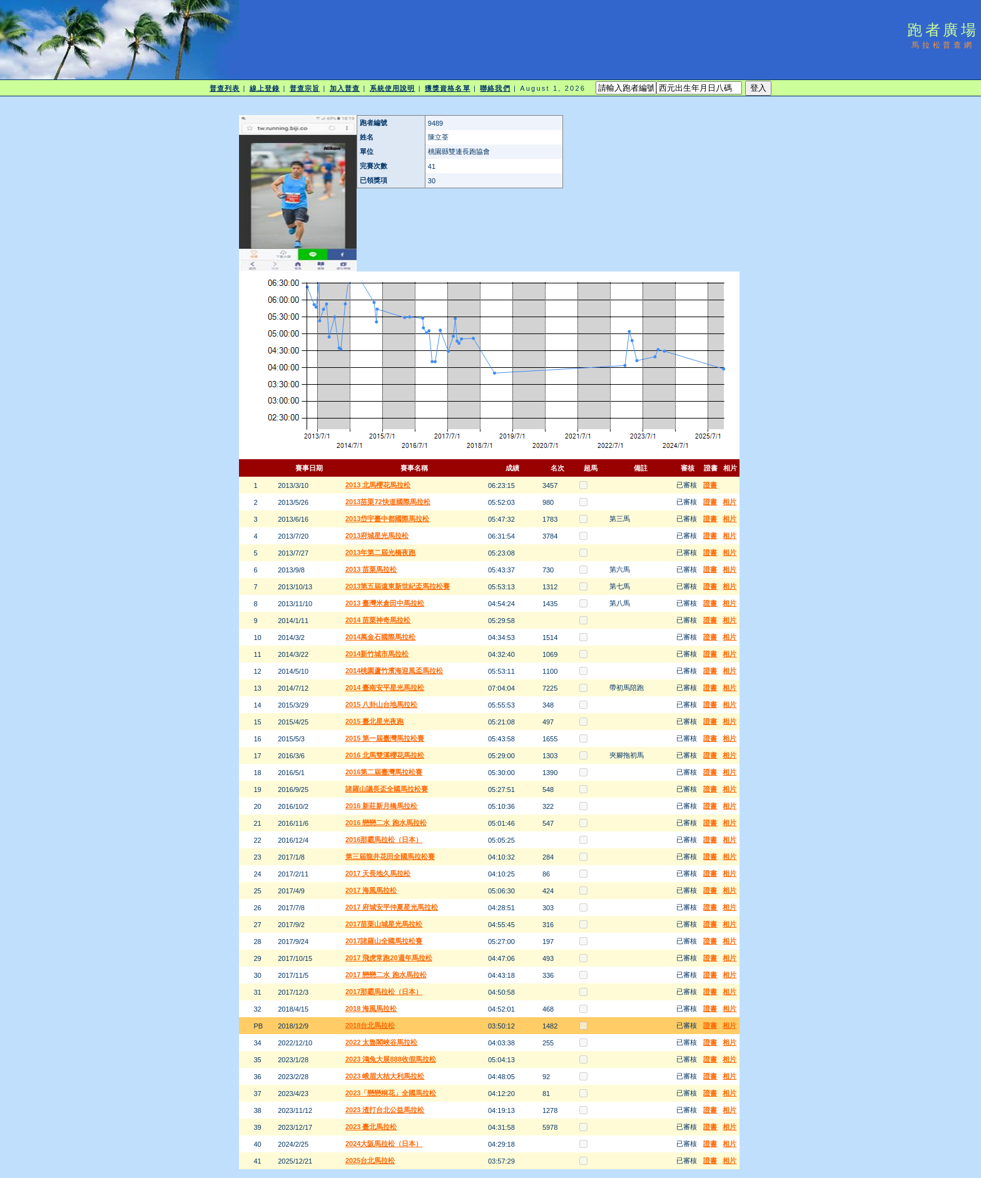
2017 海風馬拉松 (371, 890)
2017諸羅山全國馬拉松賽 (383, 941)
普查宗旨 (305, 88)
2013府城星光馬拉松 (377, 535)
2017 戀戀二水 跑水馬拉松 (386, 974)
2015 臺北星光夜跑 (374, 721)
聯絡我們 (495, 88)
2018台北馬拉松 (370, 1025)
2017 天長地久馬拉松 (378, 873)
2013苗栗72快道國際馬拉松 (387, 501)
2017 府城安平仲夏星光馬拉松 (392, 907)
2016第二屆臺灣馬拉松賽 (383, 772)
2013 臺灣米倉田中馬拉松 (385, 603)
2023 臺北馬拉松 (371, 1126)
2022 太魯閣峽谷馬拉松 (381, 1042)
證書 (710, 485)
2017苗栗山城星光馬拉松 (383, 924)
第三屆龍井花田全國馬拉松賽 (390, 856)
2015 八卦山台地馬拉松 (381, 704)
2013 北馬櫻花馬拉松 (378, 485)
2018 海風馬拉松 (371, 1008)
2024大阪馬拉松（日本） (383, 1143)
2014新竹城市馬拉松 (377, 654)
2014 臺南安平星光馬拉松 (385, 687)
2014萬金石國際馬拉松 (380, 637)
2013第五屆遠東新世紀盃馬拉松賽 (397, 586)
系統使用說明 (392, 88)
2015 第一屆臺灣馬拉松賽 (385, 738)
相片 (729, 501)
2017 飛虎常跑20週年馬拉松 (388, 958)
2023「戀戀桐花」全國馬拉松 (390, 1093)
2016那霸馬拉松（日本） (383, 839)
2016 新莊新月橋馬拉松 (381, 806)
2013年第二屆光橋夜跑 (380, 552)
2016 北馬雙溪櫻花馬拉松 (385, 755)
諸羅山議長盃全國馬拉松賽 (386, 789)
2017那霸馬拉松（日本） (383, 991)
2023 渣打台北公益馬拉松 (385, 1110)
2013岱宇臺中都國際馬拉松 (387, 518)
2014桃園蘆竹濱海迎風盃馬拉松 (394, 670)
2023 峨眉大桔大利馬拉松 (385, 1076)
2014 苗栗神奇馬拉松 (378, 620)
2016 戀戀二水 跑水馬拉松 (386, 822)
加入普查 (345, 88)
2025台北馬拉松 (370, 1160)
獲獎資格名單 (447, 88)
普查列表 (225, 88)
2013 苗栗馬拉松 (371, 569)
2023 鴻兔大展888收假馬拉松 (390, 1059)
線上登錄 (265, 88)
